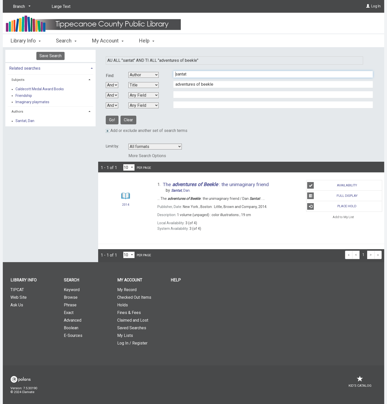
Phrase (70, 305)
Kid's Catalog (360, 383)
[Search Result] (125, 196)
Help (176, 280)
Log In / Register (132, 343)
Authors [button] (17, 111)
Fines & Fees (129, 312)
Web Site (18, 297)
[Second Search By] (143, 85)
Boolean (71, 327)
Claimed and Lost (132, 320)
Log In (376, 6)
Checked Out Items (134, 297)
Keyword (72, 289)
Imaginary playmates (32, 102)
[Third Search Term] (270, 94)
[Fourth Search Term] (270, 105)
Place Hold (331, 206)
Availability (332, 185)
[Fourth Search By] (143, 105)
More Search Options (147, 155)
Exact (68, 312)
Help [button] (146, 41)
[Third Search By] (143, 95)
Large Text (61, 6)
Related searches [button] (24, 68)
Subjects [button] (17, 80)
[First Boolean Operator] (112, 85)
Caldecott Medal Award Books (40, 89)
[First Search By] (143, 75)
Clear (128, 119)
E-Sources (73, 335)
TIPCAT (17, 289)
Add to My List (343, 217)
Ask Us (16, 305)
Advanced (72, 320)
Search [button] (66, 41)
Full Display (332, 195)
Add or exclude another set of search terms (146, 130)
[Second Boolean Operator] (112, 95)
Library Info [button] (25, 41)
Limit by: (113, 146)
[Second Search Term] (270, 84)
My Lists (125, 335)
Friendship (24, 96)
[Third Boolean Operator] (112, 105)
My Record (127, 289)
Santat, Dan (25, 121)
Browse (71, 297)
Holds (122, 305)
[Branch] (20, 7)
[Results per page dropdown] (129, 167)
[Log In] (368, 6)
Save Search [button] (50, 55)
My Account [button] (108, 41)
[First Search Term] (270, 74)
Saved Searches (131, 327)
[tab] (50, 67)
